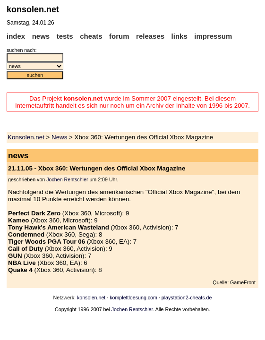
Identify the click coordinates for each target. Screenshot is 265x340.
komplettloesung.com (133, 297)
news (41, 36)
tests (65, 36)
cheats (91, 36)
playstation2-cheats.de (187, 297)
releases (150, 36)
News (59, 137)
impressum (213, 36)
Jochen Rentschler (67, 179)
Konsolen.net (26, 137)
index (16, 36)
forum (119, 36)
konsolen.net (91, 297)
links (179, 36)
